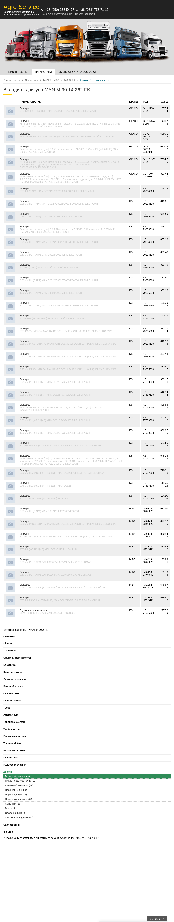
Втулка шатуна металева (34, 610)
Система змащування (19, 817)
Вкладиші (25, 108)
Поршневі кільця (16, 790)
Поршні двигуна (16, 794)
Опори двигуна (15, 813)
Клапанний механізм (19, 785)
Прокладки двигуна (18, 799)
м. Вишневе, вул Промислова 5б (21, 14)
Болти (10, 808)
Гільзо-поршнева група (20, 780)
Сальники (13, 803)
